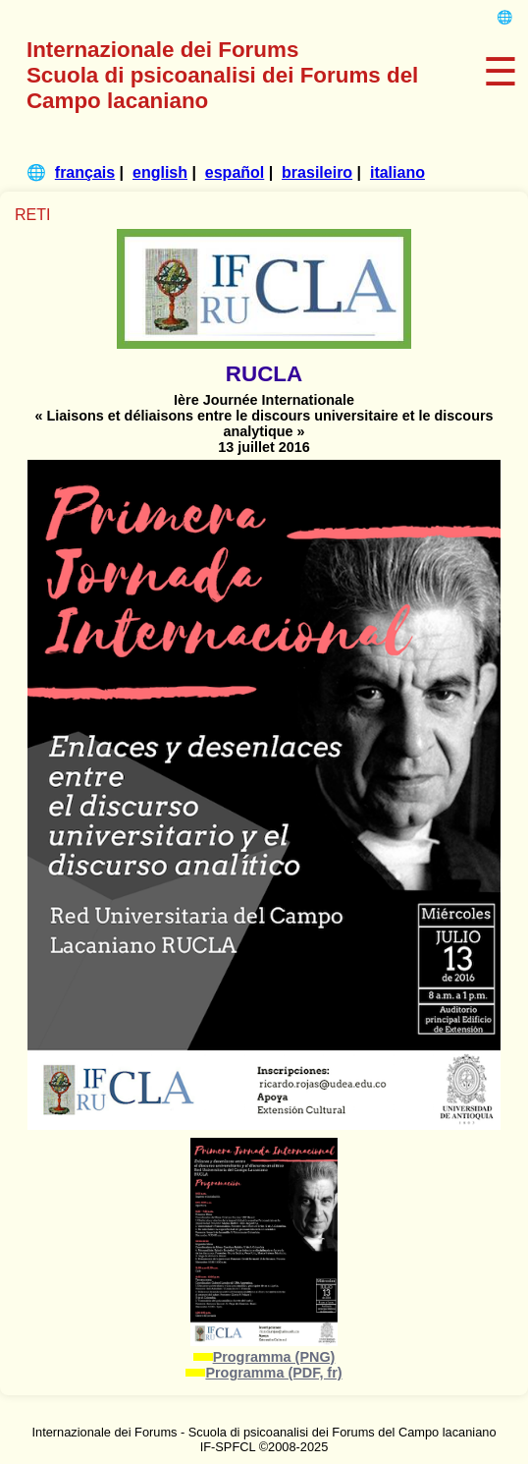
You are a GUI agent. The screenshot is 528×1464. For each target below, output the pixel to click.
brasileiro (317, 172)
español (234, 172)
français (85, 172)
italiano (397, 172)
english (159, 172)
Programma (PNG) (274, 1357)
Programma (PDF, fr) (273, 1372)
